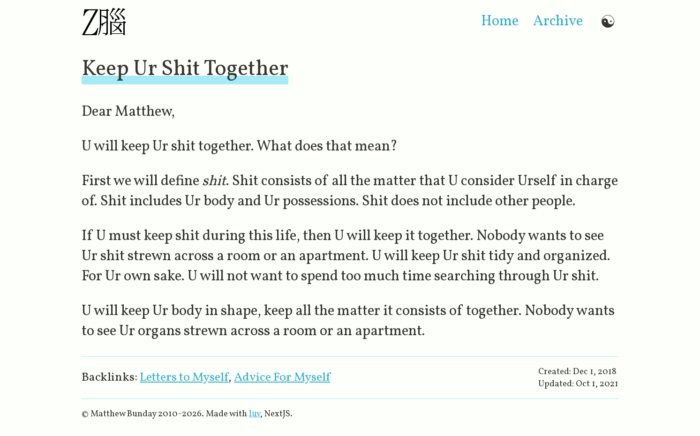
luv (254, 414)
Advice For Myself (282, 377)
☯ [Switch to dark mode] (608, 22)
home (500, 22)
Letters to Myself (184, 377)
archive (558, 22)
